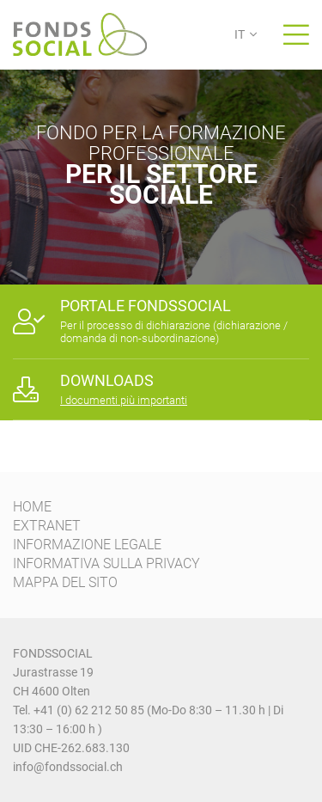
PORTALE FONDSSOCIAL (145, 306)
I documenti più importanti (123, 400)
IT (239, 34)
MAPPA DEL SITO (65, 582)
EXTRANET (47, 525)
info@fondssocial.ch (68, 767)
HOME (32, 507)
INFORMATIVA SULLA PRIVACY (106, 563)
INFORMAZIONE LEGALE (87, 544)
